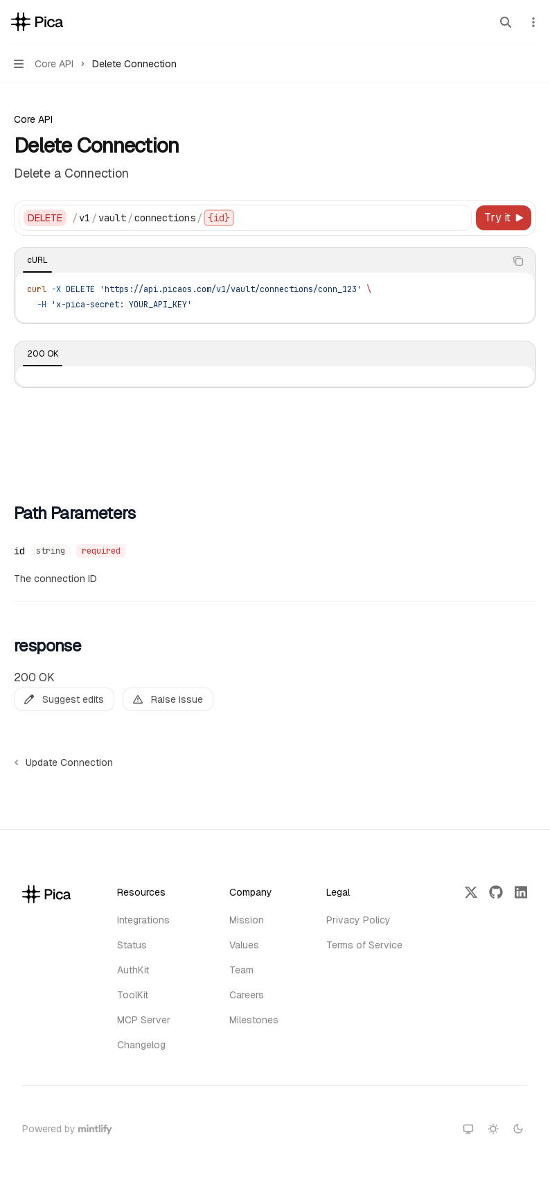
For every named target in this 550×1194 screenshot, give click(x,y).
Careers (246, 995)
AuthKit (133, 970)
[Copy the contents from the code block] (518, 261)
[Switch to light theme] (493, 1128)
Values (244, 945)
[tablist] (260, 261)
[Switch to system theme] (468, 1128)
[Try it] (503, 217)
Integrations (143, 920)
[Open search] (506, 22)
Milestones (253, 1020)
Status (132, 945)
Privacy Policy (358, 920)
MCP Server (143, 1020)
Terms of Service (364, 945)
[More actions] (532, 22)
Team (241, 970)
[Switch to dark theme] (518, 1128)
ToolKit (132, 995)
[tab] (37, 260)
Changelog (141, 1045)
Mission (246, 920)
